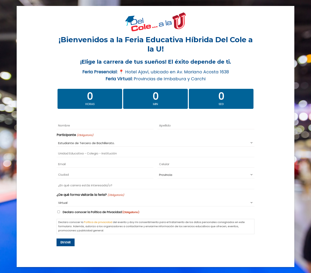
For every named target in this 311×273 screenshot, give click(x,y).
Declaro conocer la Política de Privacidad (101, 212)
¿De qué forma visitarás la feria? (90, 195)
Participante (75, 135)
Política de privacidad (98, 222)
